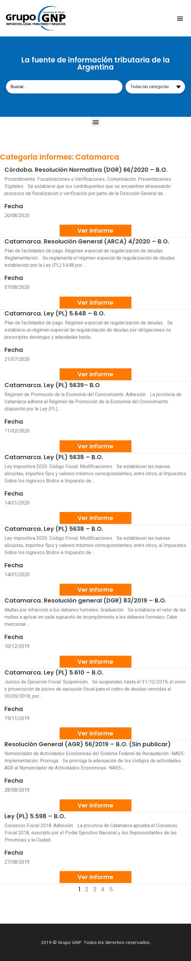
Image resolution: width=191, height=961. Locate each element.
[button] (180, 18)
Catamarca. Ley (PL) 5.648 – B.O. (54, 313)
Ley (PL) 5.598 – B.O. (35, 816)
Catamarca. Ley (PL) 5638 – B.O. (53, 457)
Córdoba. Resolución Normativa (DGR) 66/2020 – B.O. (85, 169)
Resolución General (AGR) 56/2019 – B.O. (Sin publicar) (87, 744)
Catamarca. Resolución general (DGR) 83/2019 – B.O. (85, 600)
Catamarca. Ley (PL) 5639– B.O (52, 385)
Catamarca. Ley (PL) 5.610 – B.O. (53, 672)
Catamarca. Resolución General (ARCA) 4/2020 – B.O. (86, 241)
